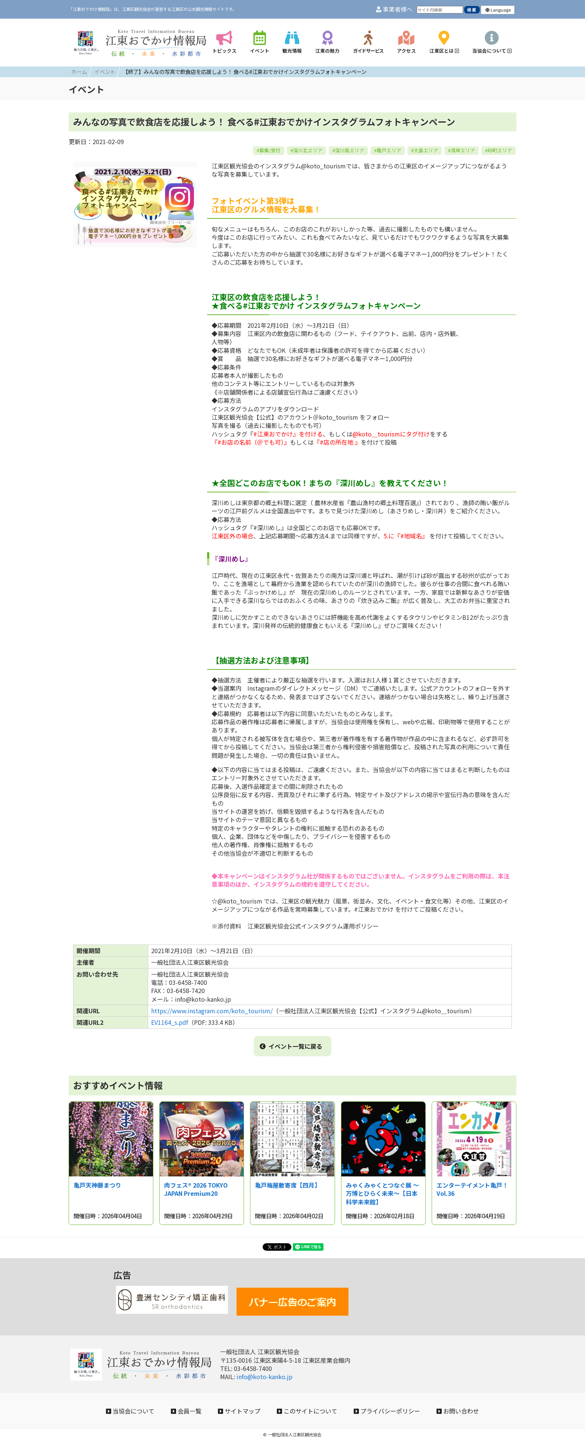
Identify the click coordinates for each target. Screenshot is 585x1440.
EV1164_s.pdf (169, 1022)
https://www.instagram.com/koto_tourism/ (212, 1010)
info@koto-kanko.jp (264, 1376)
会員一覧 (186, 1410)
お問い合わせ (458, 1410)
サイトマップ (239, 1410)
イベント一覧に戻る (291, 1046)
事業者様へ (394, 9)
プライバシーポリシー (387, 1410)
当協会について (130, 1410)
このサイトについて (307, 1410)
